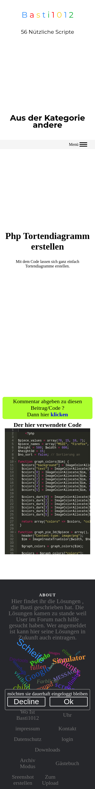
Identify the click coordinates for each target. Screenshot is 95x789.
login (67, 739)
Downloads (47, 749)
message (65, 674)
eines (67, 653)
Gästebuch (67, 763)
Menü (78, 144)
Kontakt (67, 728)
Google (37, 673)
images (55, 653)
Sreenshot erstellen (23, 780)
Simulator (69, 658)
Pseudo (40, 659)
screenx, (68, 688)
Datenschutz (28, 739)
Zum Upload (50, 780)
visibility (23, 681)
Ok (68, 701)
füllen (38, 667)
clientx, (70, 666)
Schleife (31, 651)
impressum (27, 728)
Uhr (67, 715)
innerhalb (20, 667)
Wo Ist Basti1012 (27, 715)
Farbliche (47, 681)
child (21, 687)
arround (42, 687)
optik (77, 653)
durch (51, 666)
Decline (26, 701)
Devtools (18, 660)
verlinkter (72, 681)
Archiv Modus (27, 763)
